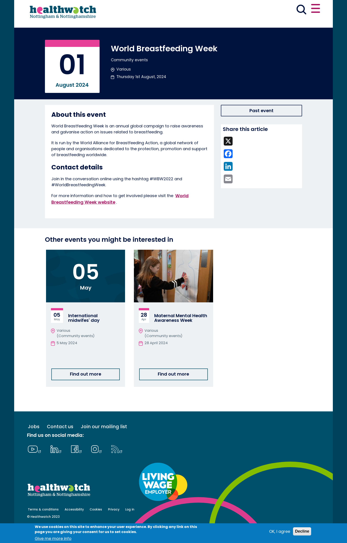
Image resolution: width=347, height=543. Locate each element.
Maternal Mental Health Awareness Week (180, 333)
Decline (302, 531)
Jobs (33, 442)
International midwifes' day (84, 333)
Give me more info (53, 538)
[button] (255, 9)
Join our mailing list (104, 442)
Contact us (298, 9)
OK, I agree (279, 531)
